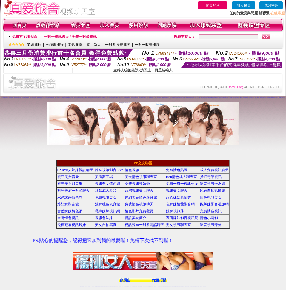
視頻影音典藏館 (17, 97)
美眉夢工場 (104, 177)
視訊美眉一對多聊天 (73, 190)
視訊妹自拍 (263, 97)
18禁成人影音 (105, 190)
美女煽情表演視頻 (15, 97)
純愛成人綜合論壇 (258, 97)
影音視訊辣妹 (244, 97)
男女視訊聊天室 (178, 225)
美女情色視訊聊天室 (141, 177)
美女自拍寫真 (105, 225)
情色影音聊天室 (250, 97)
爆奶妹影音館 (68, 204)
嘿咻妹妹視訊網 (107, 211)
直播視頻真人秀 (10, 97)
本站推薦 (75, 45)
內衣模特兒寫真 (261, 97)
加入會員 (243, 5)
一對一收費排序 (147, 45)
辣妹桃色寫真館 (268, 97)
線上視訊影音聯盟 (282, 97)
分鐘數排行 (55, 45)
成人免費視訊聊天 (214, 170)
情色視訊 (132, 170)
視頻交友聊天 (46, 97)
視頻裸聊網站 (5, 97)
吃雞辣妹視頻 (35, 97)
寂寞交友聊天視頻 (23, 97)
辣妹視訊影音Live (109, 170)
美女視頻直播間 (7, 97)
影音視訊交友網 (212, 184)
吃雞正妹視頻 (30, 97)
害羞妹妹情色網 (69, 211)
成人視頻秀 (3, 97)
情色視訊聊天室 (252, 97)
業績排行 (34, 45)
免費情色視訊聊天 (139, 204)
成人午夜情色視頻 (40, 97)
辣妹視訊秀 (175, 211)
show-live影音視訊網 (273, 97)
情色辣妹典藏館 (25, 97)
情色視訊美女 (211, 197)
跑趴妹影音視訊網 (214, 204)
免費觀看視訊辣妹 (71, 225)
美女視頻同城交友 (33, 97)
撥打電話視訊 (211, 177)
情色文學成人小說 (277, 97)
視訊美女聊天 (68, 177)
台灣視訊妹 (247, 97)
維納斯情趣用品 (28, 97)
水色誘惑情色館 (69, 197)
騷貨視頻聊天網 (12, 97)
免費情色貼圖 (176, 170)
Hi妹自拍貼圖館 (212, 190)
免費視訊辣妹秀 (137, 184)
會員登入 (212, 5)
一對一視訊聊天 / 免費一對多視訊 (70, 37)
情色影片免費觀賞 (139, 211)
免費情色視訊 (211, 211)
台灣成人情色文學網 (270, 97)
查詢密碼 (271, 5)
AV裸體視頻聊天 (38, 97)
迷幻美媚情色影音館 (141, 197)
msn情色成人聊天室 (181, 177)
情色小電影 (209, 218)
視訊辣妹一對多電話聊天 (144, 225)
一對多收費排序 (117, 45)
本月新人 (94, 45)
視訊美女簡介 (135, 218)
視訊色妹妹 (104, 218)
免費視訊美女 (105, 197)
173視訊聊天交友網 (241, 97)
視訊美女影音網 (69, 184)
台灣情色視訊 (68, 218)
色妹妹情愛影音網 (180, 204)
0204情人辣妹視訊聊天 (75, 170)
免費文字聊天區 (24, 37)
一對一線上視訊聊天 (255, 97)
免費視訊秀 (246, 97)
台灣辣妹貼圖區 (265, 97)
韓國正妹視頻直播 (20, 97)
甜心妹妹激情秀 (178, 197)
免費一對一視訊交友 (182, 184)
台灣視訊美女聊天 (139, 190)
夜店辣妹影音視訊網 (182, 218)
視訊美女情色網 (107, 184)
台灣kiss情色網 (280, 97)
